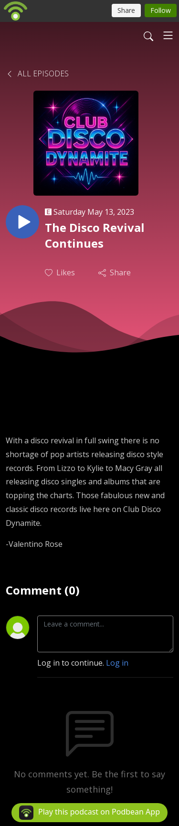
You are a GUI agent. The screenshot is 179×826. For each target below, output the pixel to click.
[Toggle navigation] (168, 35)
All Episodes (37, 73)
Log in (117, 663)
